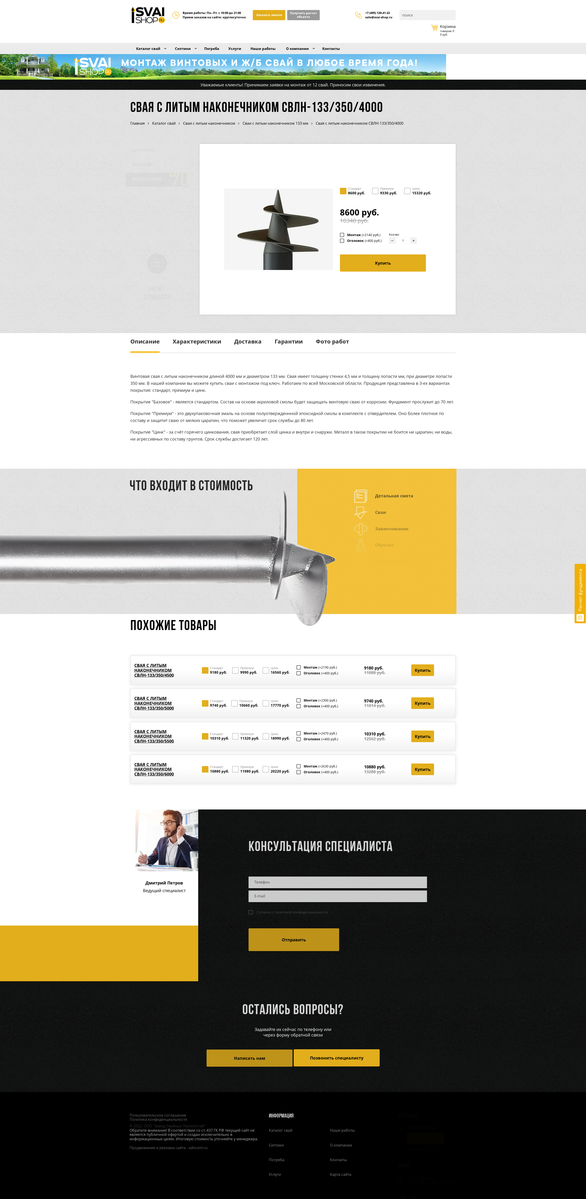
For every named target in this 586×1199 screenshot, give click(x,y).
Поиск (451, 15)
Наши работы (279, 51)
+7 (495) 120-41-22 (377, 13)
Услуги (247, 51)
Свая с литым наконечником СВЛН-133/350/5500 (154, 742)
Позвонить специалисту (336, 1064)
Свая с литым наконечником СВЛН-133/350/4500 (154, 676)
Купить (383, 269)
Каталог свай (150, 51)
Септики (189, 51)
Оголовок (364, 247)
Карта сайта (340, 1181)
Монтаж (363, 241)
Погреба (221, 51)
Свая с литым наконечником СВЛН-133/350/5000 (154, 709)
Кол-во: (394, 240)
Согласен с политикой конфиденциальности (288, 918)
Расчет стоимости (161, 299)
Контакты (355, 51)
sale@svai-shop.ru (378, 17)
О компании (318, 51)
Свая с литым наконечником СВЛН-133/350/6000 (154, 775)
